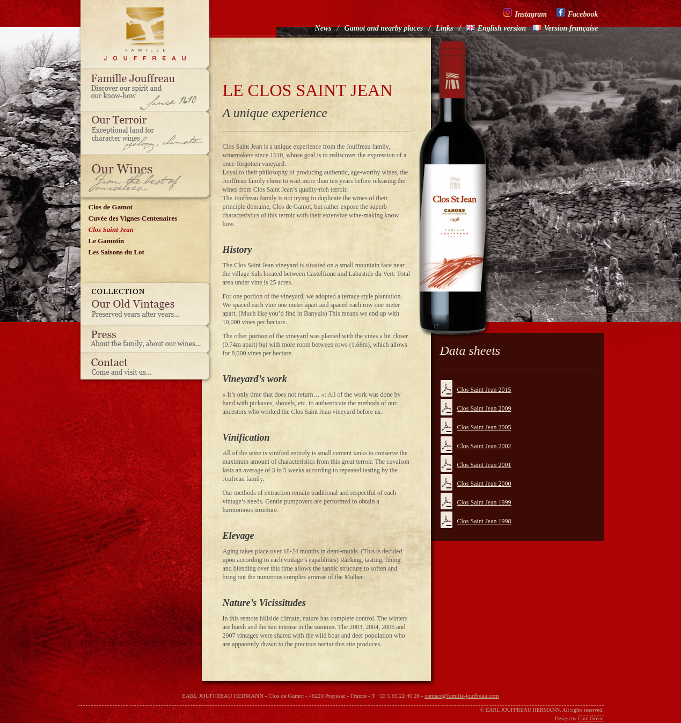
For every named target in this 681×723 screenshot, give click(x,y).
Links (444, 28)
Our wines (147, 176)
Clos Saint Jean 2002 (484, 446)
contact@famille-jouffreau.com (461, 695)
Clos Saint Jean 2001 (484, 465)
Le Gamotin (107, 241)
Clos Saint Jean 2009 (484, 408)
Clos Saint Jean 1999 (484, 502)
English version (496, 28)
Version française (565, 28)
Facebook (577, 13)
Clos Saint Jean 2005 (484, 427)
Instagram (525, 13)
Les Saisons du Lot (116, 252)
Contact (147, 369)
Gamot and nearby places (384, 28)
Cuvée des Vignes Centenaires (133, 218)
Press (147, 339)
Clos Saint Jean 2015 (484, 389)
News (323, 28)
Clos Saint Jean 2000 (484, 483)
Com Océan (591, 718)
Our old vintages (147, 304)
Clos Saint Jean (111, 229)
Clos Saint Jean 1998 (484, 521)
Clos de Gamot (111, 207)
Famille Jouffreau (147, 90)
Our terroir (147, 133)
